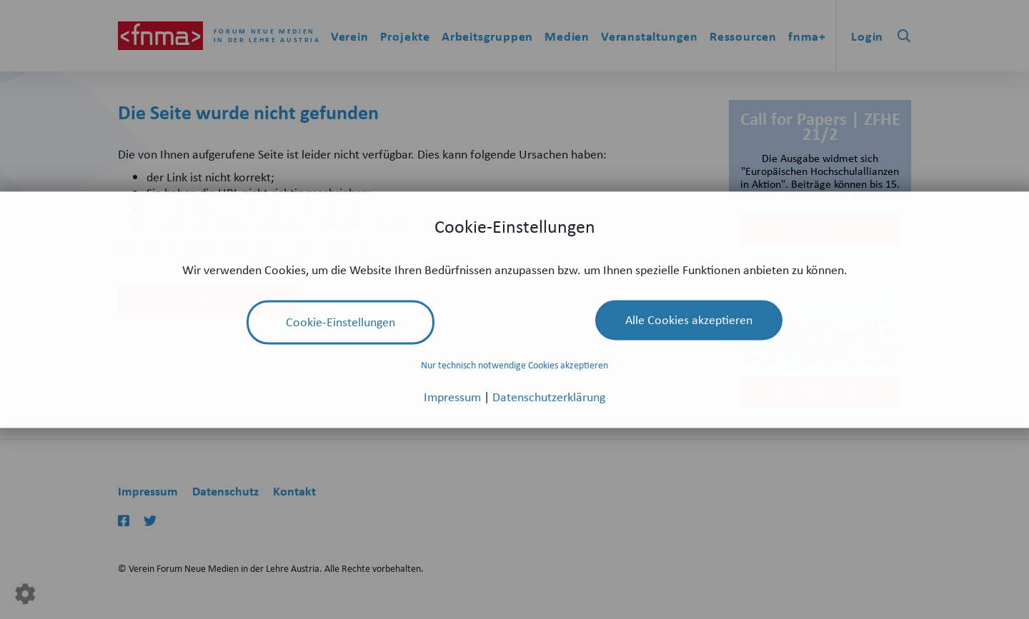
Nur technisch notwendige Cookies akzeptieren (514, 365)
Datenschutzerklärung (548, 396)
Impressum (454, 396)
